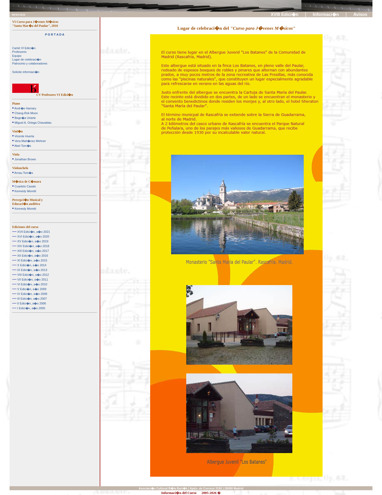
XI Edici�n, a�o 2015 (31, 260)
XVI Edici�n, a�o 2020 (32, 236)
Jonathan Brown (25, 159)
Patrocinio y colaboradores (29, 63)
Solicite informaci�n (25, 72)
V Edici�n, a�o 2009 (31, 289)
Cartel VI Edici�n (24, 48)
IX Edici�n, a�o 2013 (31, 270)
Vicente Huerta (24, 136)
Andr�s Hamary (25, 108)
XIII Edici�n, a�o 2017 (32, 250)
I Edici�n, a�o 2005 (30, 308)
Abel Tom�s (22, 145)
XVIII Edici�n (285, 14)
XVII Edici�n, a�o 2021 (33, 231)
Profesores (19, 51)
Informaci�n (326, 14)
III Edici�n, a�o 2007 (31, 298)
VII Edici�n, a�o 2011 (32, 279)
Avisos (360, 14)
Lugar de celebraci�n (26, 59)
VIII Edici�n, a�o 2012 (32, 274)
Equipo (16, 55)
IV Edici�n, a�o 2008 (31, 293)
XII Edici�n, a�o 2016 (32, 255)
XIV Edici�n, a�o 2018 (32, 246)
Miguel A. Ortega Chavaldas (32, 122)
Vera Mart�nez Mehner (30, 141)
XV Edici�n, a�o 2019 (32, 241)
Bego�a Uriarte (25, 117)
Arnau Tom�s (23, 172)
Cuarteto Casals (25, 186)
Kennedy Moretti (25, 191)
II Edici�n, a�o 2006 (31, 303)
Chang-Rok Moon (26, 113)
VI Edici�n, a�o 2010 (31, 284)
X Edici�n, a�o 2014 (31, 265)
